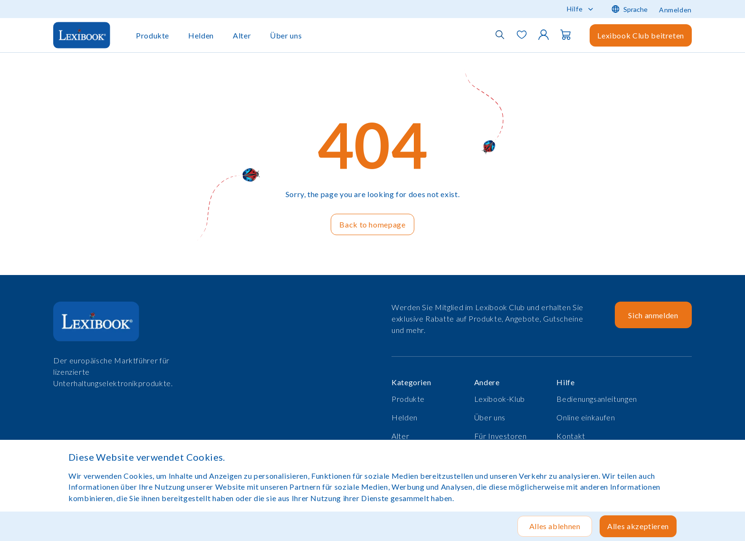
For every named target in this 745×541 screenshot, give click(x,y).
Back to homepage (372, 224)
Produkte (152, 35)
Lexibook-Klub (499, 398)
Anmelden (675, 10)
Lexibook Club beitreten (640, 35)
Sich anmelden (653, 315)
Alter (242, 35)
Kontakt (570, 435)
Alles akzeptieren (638, 526)
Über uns (286, 35)
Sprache (629, 9)
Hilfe (575, 9)
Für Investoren (500, 435)
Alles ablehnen (555, 526)
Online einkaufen (585, 417)
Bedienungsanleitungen (596, 398)
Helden (201, 35)
